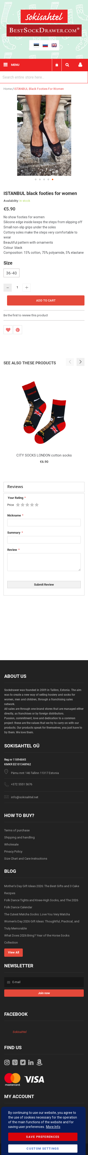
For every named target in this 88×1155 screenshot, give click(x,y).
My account (80, 64)
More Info (53, 1127)
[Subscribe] (44, 993)
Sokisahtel (20, 1032)
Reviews (15, 486)
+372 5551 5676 (21, 784)
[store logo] (44, 17)
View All (13, 952)
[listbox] (44, 273)
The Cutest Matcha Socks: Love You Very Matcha (37, 914)
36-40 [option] (11, 273)
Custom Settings (43, 1148)
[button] (36, 179)
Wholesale (11, 844)
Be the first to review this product (26, 315)
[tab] (44, 487)
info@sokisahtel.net (24, 797)
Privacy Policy (13, 851)
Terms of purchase (17, 830)
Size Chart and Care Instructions (25, 858)
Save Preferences (43, 1137)
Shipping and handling (19, 837)
